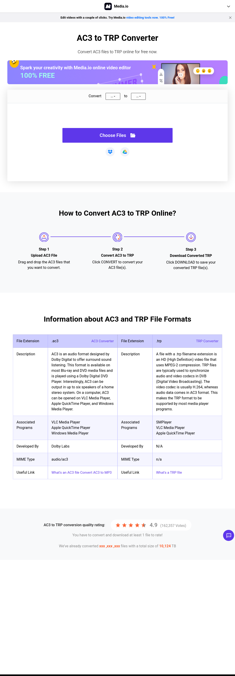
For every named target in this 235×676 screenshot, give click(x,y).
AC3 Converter (102, 341)
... (112, 96)
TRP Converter (206, 341)
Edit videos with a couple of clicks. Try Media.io (118, 17)
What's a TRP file (169, 472)
